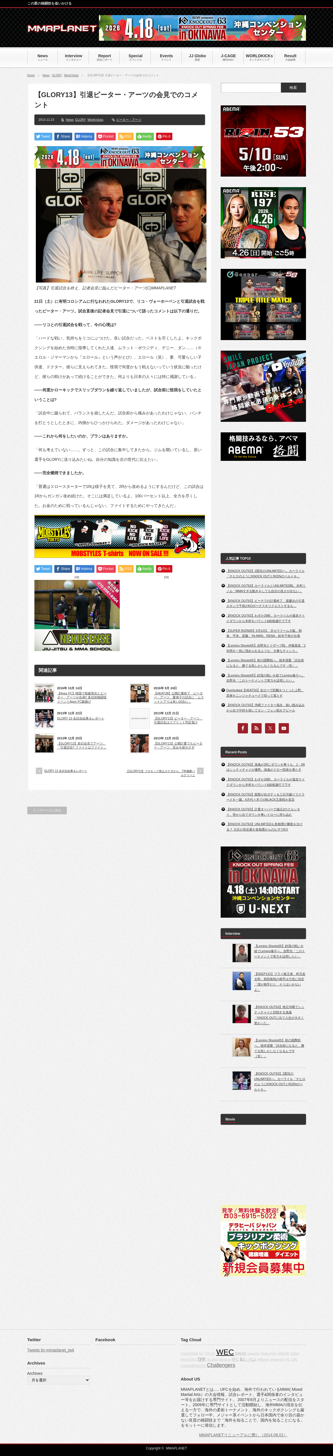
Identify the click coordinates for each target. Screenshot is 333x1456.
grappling (254, 1353)
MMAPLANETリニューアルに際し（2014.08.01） (243, 1435)
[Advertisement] (166, 615)
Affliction (263, 1359)
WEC (225, 1352)
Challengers (221, 1365)
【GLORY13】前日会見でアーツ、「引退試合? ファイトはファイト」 (82, 745)
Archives (35, 1373)
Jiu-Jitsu (212, 1359)
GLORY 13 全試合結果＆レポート (80, 718)
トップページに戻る (47, 810)
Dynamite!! (277, 1359)
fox (201, 1353)
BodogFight (269, 1353)
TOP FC (209, 1353)
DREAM (283, 1353)
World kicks (71, 75)
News (45, 75)
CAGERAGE (189, 1353)
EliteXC (241, 1353)
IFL (288, 1359)
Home (31, 75)
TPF (201, 1359)
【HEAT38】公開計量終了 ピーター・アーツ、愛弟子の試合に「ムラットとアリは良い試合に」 (179, 697)
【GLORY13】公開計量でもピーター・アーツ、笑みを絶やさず (178, 745)
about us (225, 1359)
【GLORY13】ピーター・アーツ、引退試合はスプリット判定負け (178, 720)
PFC (235, 1359)
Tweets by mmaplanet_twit (50, 1350)
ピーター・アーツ (128, 119)
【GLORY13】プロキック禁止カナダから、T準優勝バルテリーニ (160, 773)
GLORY (57, 75)
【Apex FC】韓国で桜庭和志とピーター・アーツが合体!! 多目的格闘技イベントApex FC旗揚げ (82, 697)
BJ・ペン (248, 1359)
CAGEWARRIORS (193, 1365)
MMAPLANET (176, 1448)
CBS (294, 1359)
